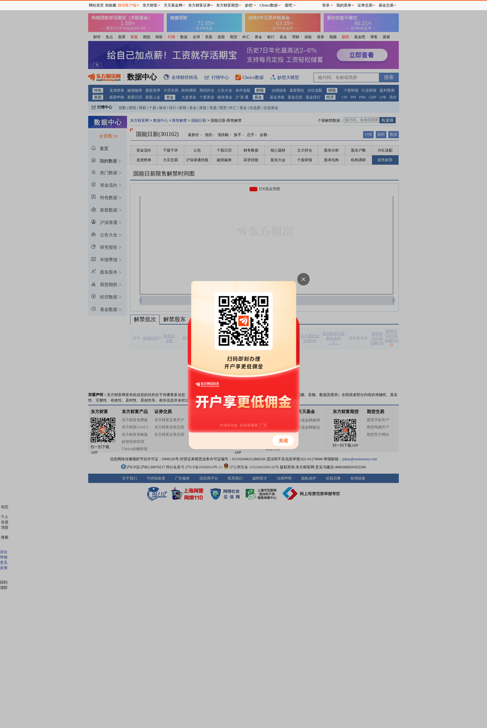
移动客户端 (127, 5)
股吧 (288, 5)
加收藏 (110, 5)
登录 (326, 5)
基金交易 (386, 5)
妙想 (249, 5)
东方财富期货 (227, 5)
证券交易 (364, 5)
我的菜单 (343, 5)
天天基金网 (173, 5)
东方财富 (150, 5)
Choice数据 (269, 5)
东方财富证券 (199, 5)
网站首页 (96, 5)
